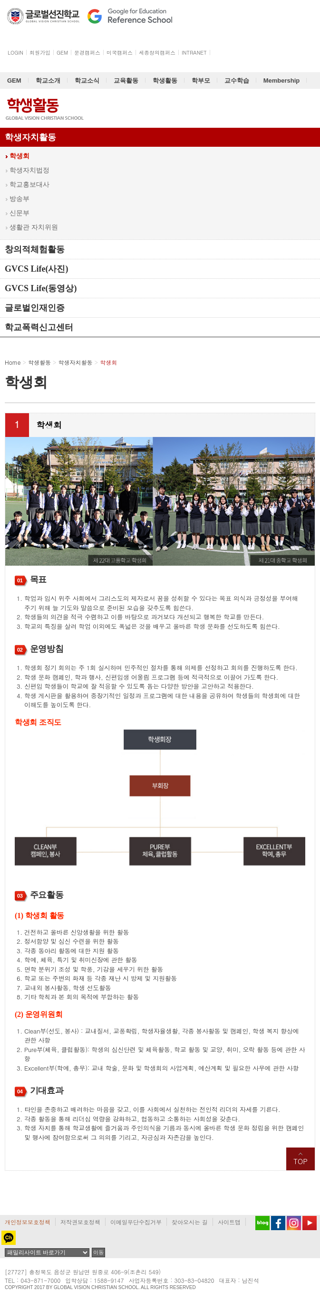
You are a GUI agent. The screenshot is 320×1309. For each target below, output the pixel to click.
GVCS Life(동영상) (41, 288)
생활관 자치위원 (34, 227)
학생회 (19, 156)
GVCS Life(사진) (36, 269)
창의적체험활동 (35, 249)
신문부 (19, 213)
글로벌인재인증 (35, 308)
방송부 (19, 198)
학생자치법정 (29, 170)
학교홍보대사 (29, 184)
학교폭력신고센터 (39, 327)
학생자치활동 (30, 137)
